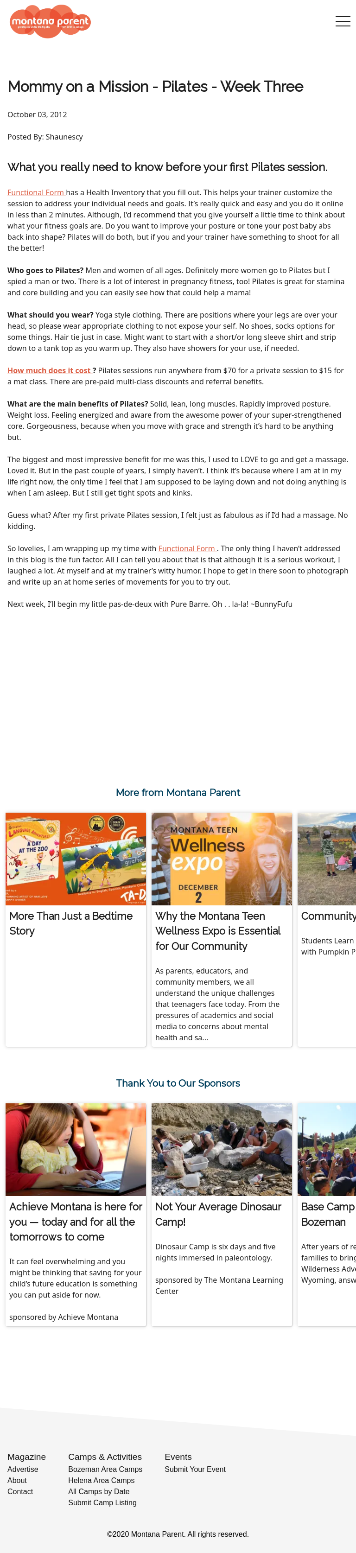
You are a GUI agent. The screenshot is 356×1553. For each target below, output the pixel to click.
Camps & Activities (105, 1457)
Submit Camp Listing (102, 1503)
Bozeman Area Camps (105, 1469)
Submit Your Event (195, 1469)
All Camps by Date (99, 1492)
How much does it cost (50, 370)
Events (178, 1457)
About (17, 1480)
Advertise (22, 1469)
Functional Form (36, 192)
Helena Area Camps (101, 1480)
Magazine (26, 1457)
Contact (20, 1492)
